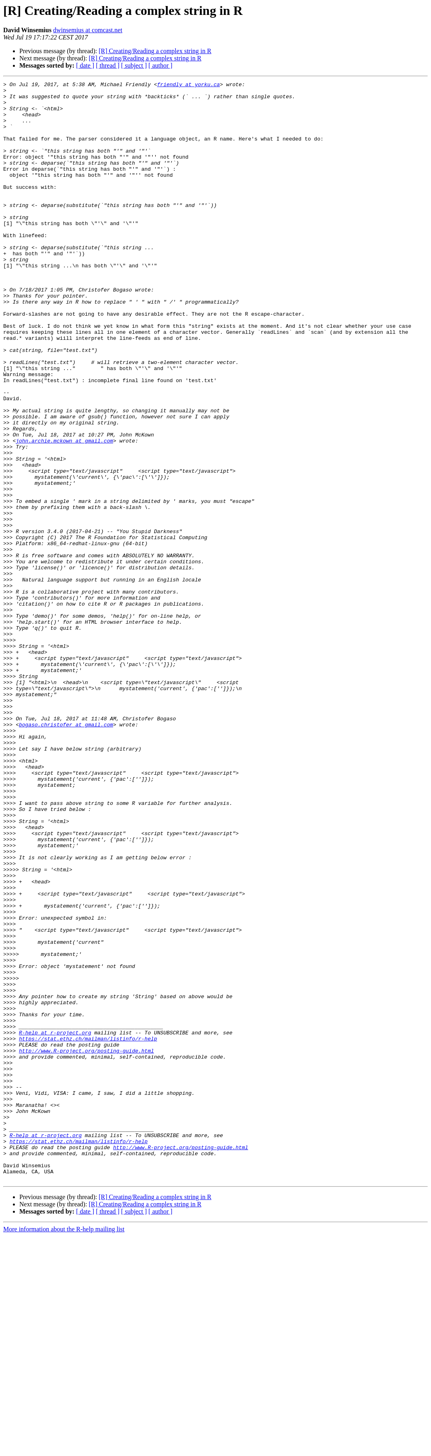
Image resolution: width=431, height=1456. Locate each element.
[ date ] (85, 65)
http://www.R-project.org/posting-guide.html (86, 1245)
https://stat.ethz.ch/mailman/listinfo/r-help (88, 1230)
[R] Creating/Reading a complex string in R (155, 51)
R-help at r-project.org (55, 1223)
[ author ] (160, 65)
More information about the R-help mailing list (63, 1449)
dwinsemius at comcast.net (87, 30)
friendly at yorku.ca (188, 85)
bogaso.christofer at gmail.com (66, 853)
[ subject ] (134, 65)
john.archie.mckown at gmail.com (64, 513)
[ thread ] (108, 65)
